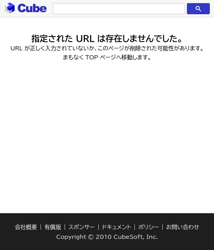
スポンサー (81, 227)
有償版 (52, 227)
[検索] (117, 8)
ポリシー (148, 227)
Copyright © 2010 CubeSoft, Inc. (107, 237)
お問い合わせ (182, 227)
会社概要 (26, 227)
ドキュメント (116, 227)
